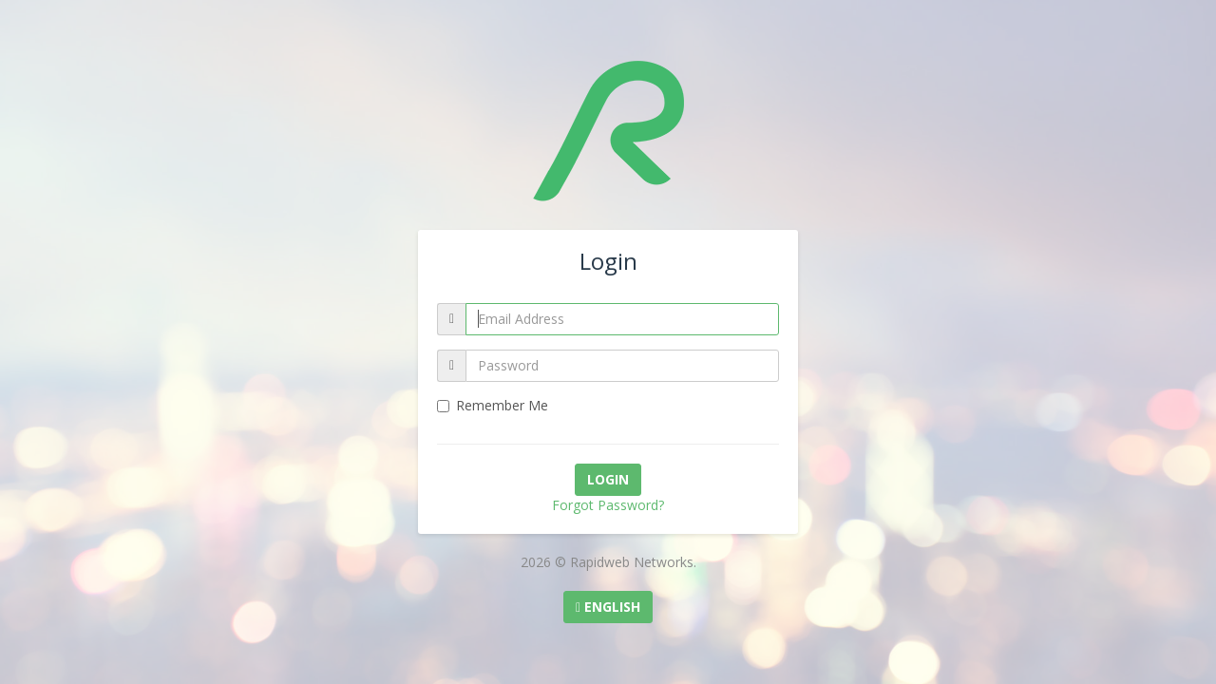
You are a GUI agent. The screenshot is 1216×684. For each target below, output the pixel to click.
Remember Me (492, 405)
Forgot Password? (608, 505)
